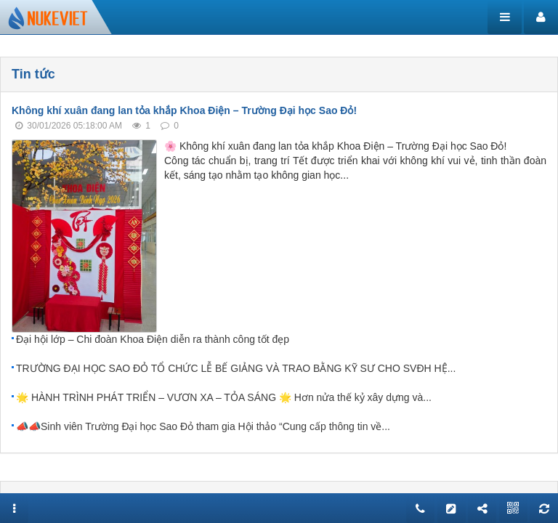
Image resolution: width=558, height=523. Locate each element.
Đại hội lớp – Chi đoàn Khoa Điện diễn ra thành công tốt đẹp (152, 339)
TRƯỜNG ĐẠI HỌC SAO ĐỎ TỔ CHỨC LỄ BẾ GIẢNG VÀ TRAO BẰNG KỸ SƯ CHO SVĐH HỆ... (236, 368)
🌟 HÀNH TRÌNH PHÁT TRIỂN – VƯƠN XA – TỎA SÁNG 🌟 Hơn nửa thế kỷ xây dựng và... (224, 397)
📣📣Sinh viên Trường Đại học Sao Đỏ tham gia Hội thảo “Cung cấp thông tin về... (203, 426)
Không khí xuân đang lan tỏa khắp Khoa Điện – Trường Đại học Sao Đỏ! (184, 110)
